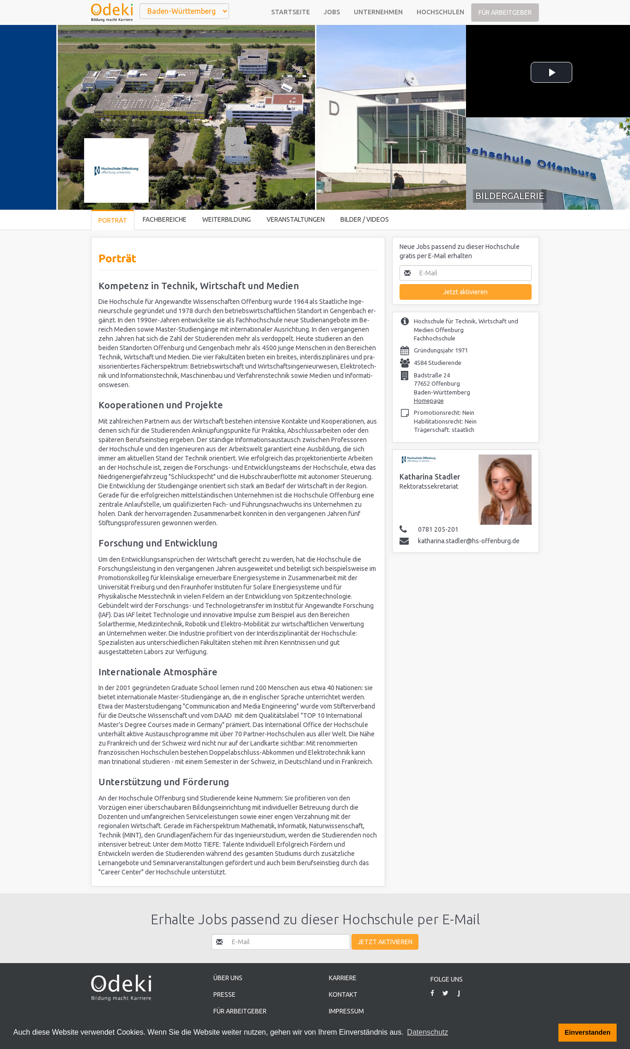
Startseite (290, 12)
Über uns (227, 978)
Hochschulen (440, 12)
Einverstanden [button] (588, 1032)
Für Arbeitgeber (505, 12)
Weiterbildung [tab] (226, 219)
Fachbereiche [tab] (165, 219)
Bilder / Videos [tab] (364, 219)
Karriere (343, 978)
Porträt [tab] (112, 220)
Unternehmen (378, 12)
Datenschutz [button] (427, 1032)
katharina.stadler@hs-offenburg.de (469, 541)
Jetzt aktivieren (465, 292)
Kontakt (343, 994)
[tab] (548, 163)
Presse (224, 994)
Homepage (429, 400)
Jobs (332, 12)
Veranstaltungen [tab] (296, 219)
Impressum (346, 1011)
